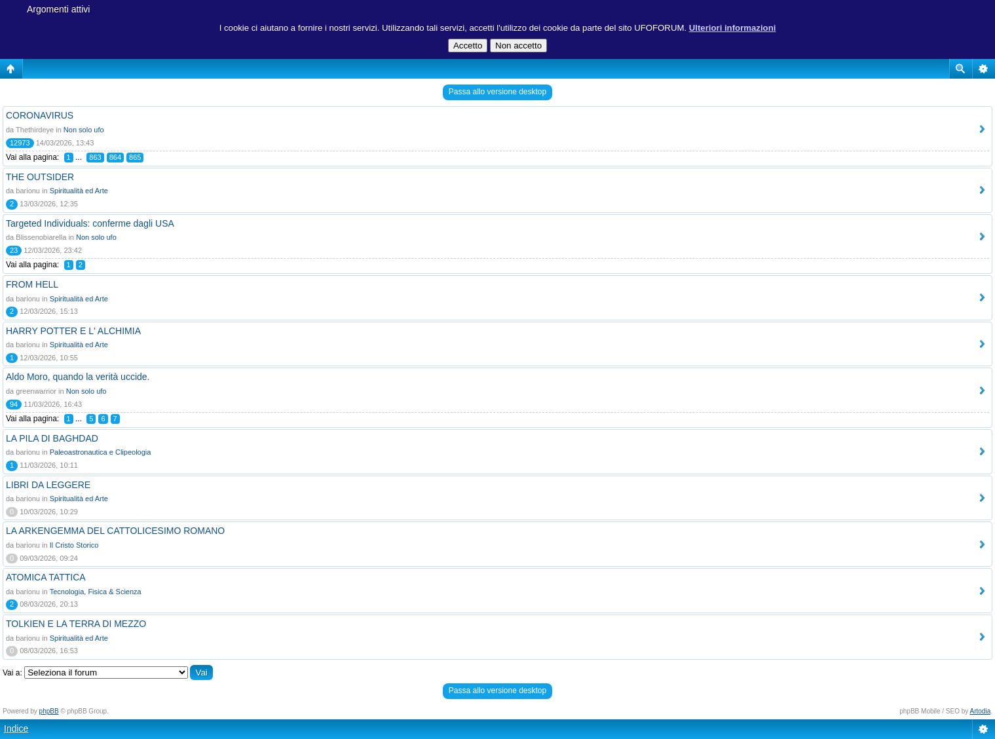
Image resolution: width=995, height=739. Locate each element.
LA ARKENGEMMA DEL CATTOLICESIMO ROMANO (115, 530)
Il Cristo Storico (74, 545)
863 (95, 157)
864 (115, 157)
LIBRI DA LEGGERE (48, 485)
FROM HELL (32, 284)
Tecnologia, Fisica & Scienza (95, 592)
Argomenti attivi (58, 9)
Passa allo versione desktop (497, 91)
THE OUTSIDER (40, 177)
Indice (16, 728)
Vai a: (12, 672)
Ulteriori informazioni (732, 28)
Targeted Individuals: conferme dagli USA (90, 223)
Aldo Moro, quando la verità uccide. (77, 376)
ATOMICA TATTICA (46, 577)
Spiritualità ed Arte (79, 191)
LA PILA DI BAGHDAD (52, 438)
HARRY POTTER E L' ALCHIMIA (73, 331)
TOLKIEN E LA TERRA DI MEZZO (76, 623)
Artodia (980, 711)
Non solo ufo (84, 130)
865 (135, 157)
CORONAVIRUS (39, 115)
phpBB (49, 711)
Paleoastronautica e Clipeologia (100, 452)
